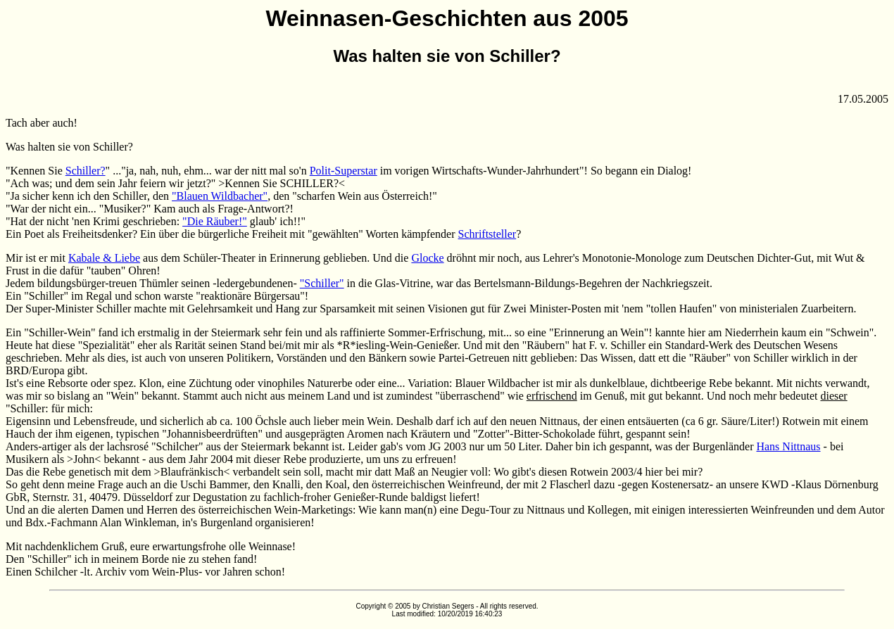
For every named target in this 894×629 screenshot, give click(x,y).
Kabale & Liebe (104, 258)
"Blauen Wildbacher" (219, 196)
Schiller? (85, 171)
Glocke (427, 258)
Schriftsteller (487, 234)
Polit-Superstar (343, 171)
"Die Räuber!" (214, 221)
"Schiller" (322, 283)
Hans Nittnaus (788, 446)
